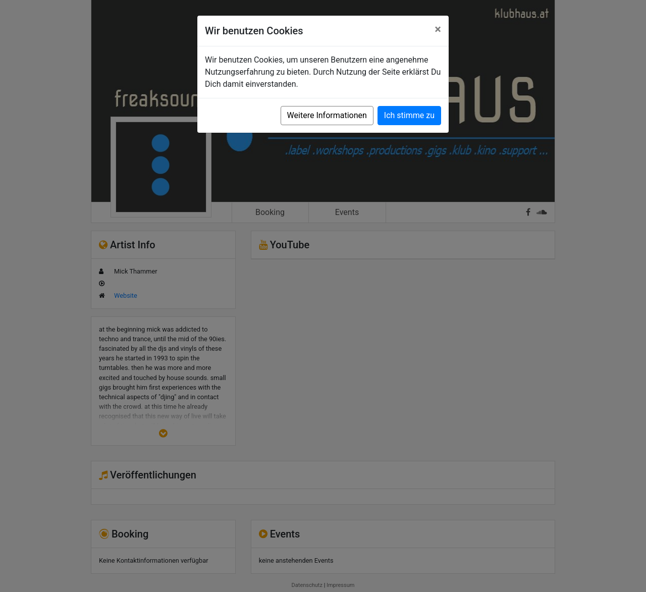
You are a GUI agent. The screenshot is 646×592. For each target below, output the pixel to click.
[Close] (438, 29)
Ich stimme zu (409, 115)
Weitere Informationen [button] (327, 115)
